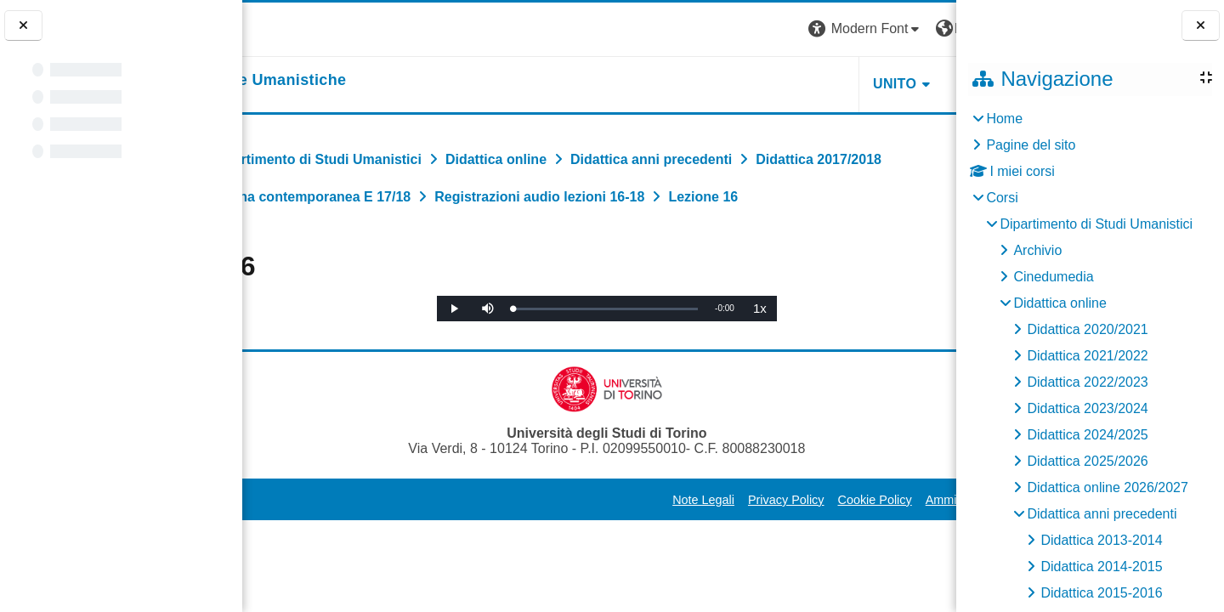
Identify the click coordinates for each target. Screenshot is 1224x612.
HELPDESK (849, 83)
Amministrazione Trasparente (857, 537)
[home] (362, 80)
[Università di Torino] (295, 28)
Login (926, 28)
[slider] (598, 346)
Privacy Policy (638, 537)
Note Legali (555, 537)
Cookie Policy (727, 537)
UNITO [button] (746, 83)
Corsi (1001, 197)
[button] (718, 29)
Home (1004, 118)
